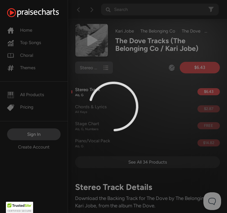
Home (19, 30)
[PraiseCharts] (40, 12)
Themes (21, 67)
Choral (20, 55)
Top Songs (24, 42)
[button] (19, 207)
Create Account (34, 147)
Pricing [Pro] (20, 107)
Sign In (33, 134)
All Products (25, 94)
